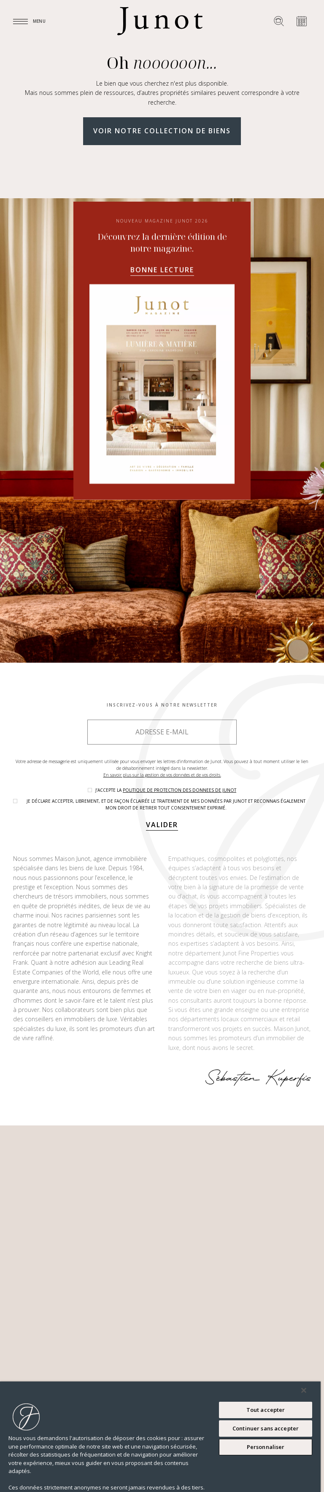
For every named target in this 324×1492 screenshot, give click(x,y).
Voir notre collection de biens (162, 130)
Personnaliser (266, 1447)
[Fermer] (303, 1390)
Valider (162, 824)
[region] (160, 1436)
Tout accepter (265, 1410)
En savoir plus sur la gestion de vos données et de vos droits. (162, 775)
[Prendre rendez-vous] (302, 21)
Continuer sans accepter (265, 1428)
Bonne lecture (162, 386)
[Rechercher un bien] (279, 21)
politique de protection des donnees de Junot (179, 790)
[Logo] (159, 21)
